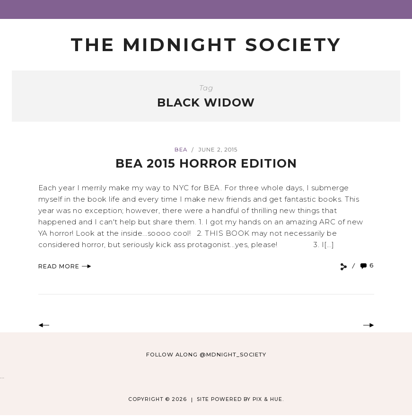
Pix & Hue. (268, 399)
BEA (181, 149)
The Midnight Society (206, 44)
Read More (64, 266)
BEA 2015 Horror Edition (206, 163)
